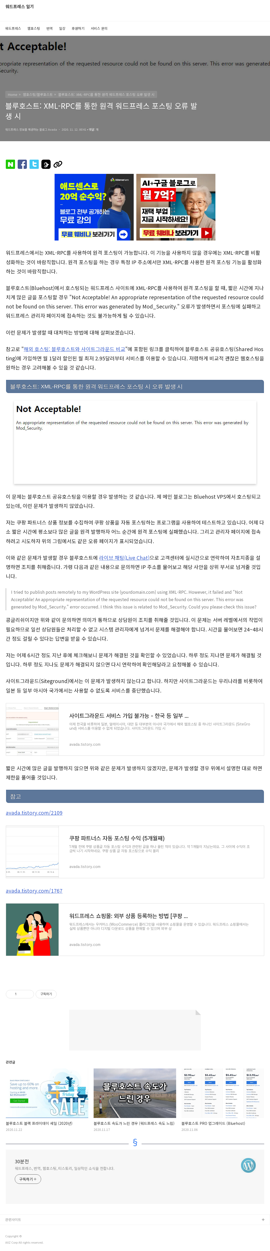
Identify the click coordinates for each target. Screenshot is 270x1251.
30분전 (22, 1161)
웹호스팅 (33, 28)
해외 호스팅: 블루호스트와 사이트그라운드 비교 (74, 349)
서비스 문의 (99, 28)
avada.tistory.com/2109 (34, 812)
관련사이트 (13, 1219)
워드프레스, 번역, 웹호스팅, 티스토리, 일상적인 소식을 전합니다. (64, 1168)
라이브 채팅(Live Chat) (124, 557)
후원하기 (78, 28)
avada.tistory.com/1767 (34, 890)
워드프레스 (13, 28)
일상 (62, 28)
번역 (49, 28)
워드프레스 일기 (19, 6)
